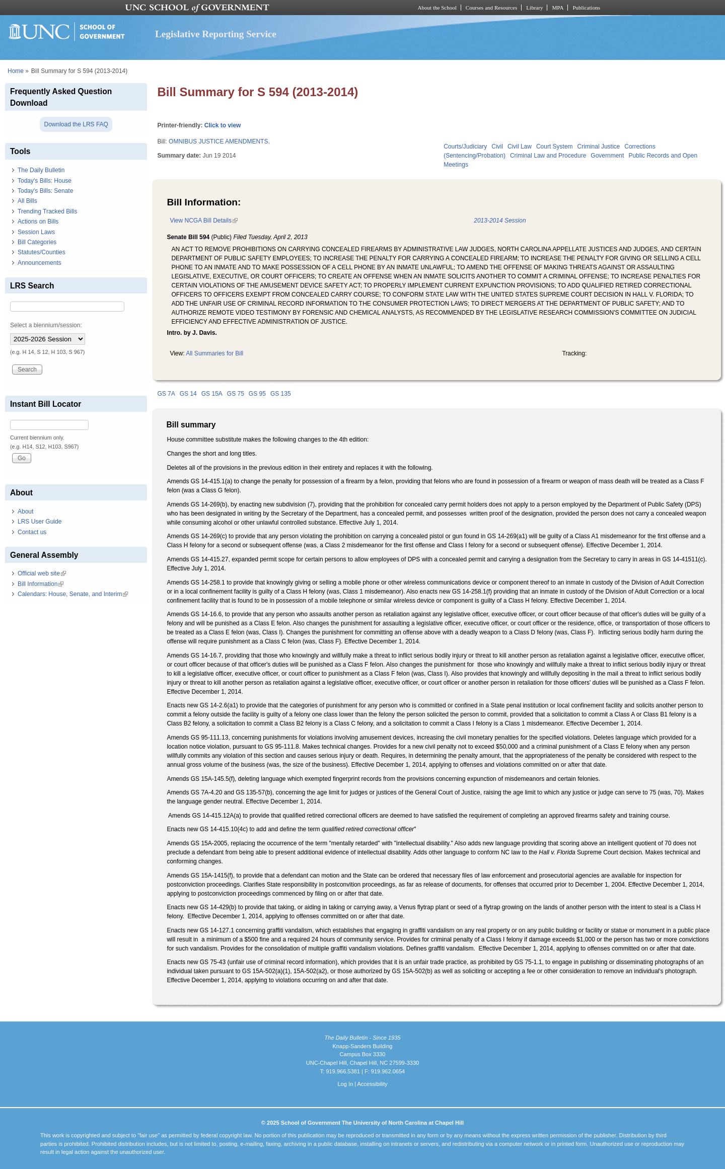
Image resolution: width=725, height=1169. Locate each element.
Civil (497, 146)
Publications (586, 8)
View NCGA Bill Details (203, 220)
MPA (557, 8)
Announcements (39, 262)
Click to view (222, 125)
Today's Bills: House (44, 180)
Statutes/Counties (41, 252)
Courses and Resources (491, 8)
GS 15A (212, 393)
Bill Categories (37, 242)
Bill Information (40, 584)
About (25, 511)
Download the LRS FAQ (76, 124)
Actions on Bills (38, 221)
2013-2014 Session (500, 220)
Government (607, 155)
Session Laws (36, 232)
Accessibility (372, 1084)
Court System (554, 146)
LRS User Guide (39, 521)
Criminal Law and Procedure (548, 155)
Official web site (42, 573)
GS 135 (280, 393)
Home (16, 71)
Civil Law (520, 146)
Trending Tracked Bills (47, 211)
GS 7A (166, 393)
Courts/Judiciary (465, 146)
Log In (345, 1084)
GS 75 (235, 393)
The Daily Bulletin (41, 170)
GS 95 (257, 393)
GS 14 (188, 393)
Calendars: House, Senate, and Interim (73, 594)
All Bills (27, 200)
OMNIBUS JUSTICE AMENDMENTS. (219, 141)
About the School (437, 8)
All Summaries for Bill (214, 353)
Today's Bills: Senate (45, 190)
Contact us (32, 532)
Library (534, 8)
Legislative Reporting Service (215, 34)
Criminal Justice (598, 146)
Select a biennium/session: (46, 325)
